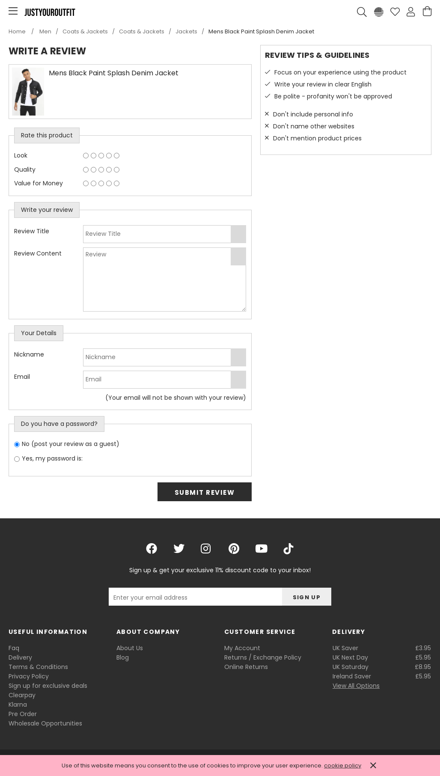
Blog (122, 657)
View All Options (356, 685)
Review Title (31, 231)
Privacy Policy (29, 676)
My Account (242, 648)
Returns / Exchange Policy (262, 657)
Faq (14, 648)
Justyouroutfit (49, 12)
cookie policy (342, 765)
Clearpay (22, 695)
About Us (129, 648)
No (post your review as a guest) (70, 444)
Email (22, 376)
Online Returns (246, 667)
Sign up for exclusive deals (48, 685)
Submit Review (205, 492)
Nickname (29, 354)
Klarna (18, 704)
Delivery (20, 657)
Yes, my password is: (52, 458)
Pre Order (23, 714)
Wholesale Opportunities (45, 723)
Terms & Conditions (38, 667)
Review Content (38, 253)
